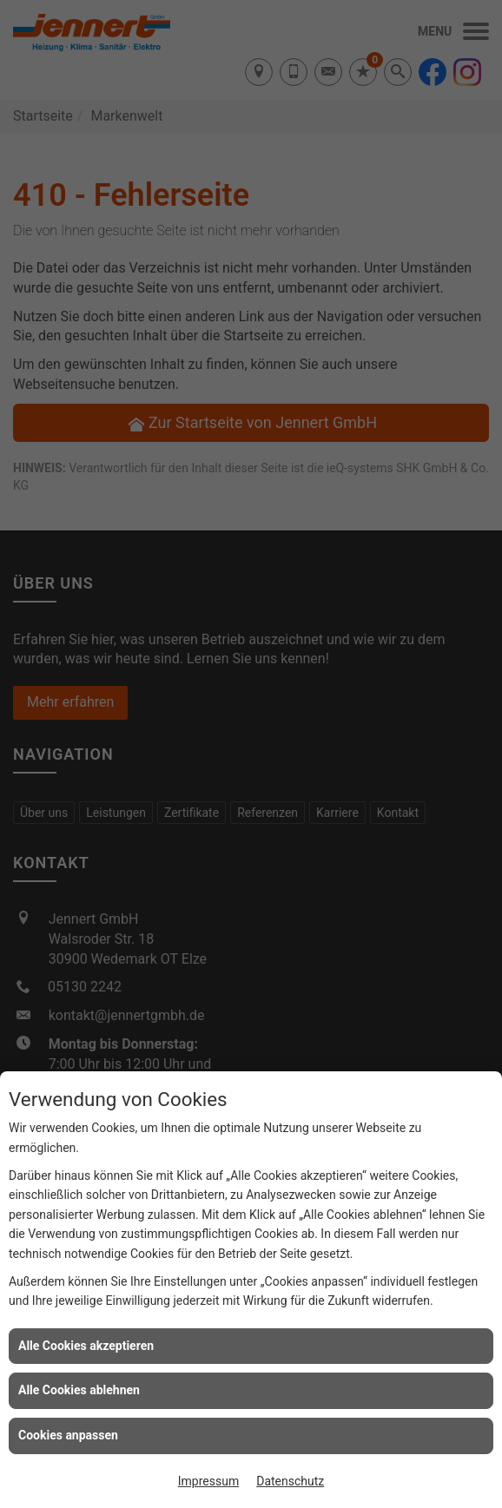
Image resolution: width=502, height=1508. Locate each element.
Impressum (208, 1481)
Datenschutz (290, 1481)
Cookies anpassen (68, 1435)
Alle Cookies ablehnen (79, 1390)
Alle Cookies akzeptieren (86, 1346)
